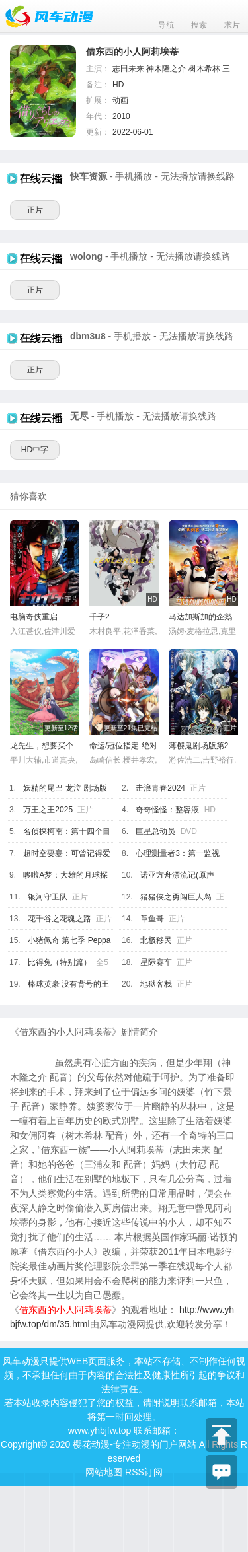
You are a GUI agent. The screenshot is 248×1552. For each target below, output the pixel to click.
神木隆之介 (166, 68)
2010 (121, 116)
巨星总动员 (155, 831)
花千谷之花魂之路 (59, 918)
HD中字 (34, 449)
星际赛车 (156, 962)
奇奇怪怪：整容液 (167, 809)
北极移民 (156, 940)
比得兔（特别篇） (59, 962)
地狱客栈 (156, 984)
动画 (120, 100)
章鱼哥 (152, 918)
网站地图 (103, 1472)
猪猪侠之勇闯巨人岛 (176, 896)
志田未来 (128, 68)
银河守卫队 (47, 896)
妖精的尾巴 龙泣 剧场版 (65, 788)
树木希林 (204, 68)
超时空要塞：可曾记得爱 (66, 853)
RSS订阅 (144, 1472)
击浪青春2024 (160, 788)
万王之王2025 (48, 809)
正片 (35, 210)
